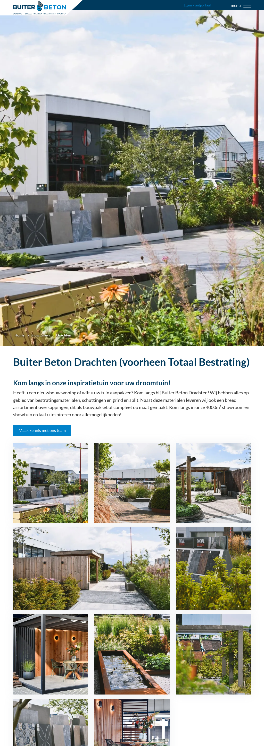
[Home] (39, 7)
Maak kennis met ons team (42, 430)
